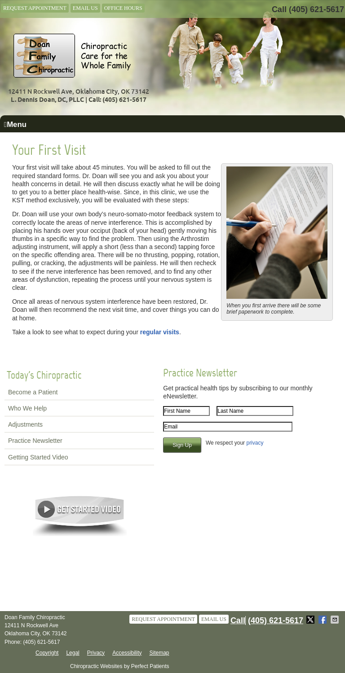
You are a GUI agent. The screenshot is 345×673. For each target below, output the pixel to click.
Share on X (311, 620)
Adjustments (25, 424)
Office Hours (123, 8)
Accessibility (127, 653)
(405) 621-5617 (316, 9)
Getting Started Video (38, 457)
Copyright (46, 653)
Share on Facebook (323, 620)
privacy (254, 443)
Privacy (96, 653)
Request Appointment (34, 8)
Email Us (85, 8)
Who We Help (27, 408)
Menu (15, 124)
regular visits (159, 332)
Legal (72, 653)
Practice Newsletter (35, 440)
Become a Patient (33, 392)
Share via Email (336, 620)
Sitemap (159, 653)
